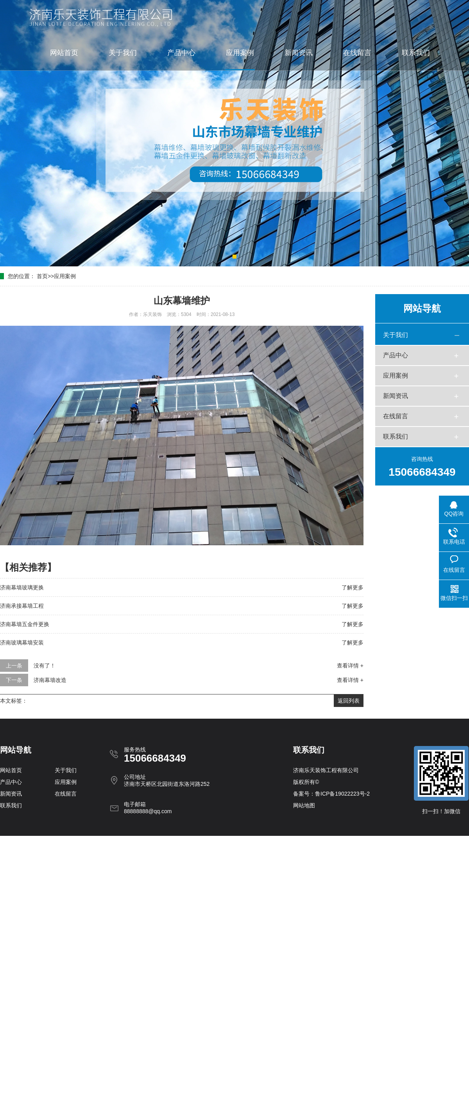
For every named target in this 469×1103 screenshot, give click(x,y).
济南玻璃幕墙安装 (22, 642)
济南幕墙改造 (50, 680)
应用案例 (240, 53)
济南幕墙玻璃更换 (22, 587)
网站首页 (64, 53)
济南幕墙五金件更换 (24, 624)
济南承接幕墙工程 (22, 606)
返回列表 (349, 701)
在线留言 (357, 53)
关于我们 (123, 53)
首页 (42, 276)
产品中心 (181, 53)
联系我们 (416, 53)
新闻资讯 (299, 53)
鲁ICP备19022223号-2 (342, 794)
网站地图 (304, 805)
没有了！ (44, 665)
